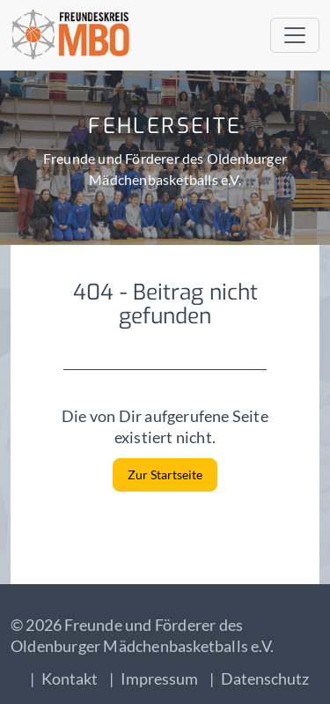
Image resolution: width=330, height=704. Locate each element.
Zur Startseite (165, 474)
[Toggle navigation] (294, 35)
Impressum (159, 678)
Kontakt (69, 678)
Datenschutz (265, 678)
